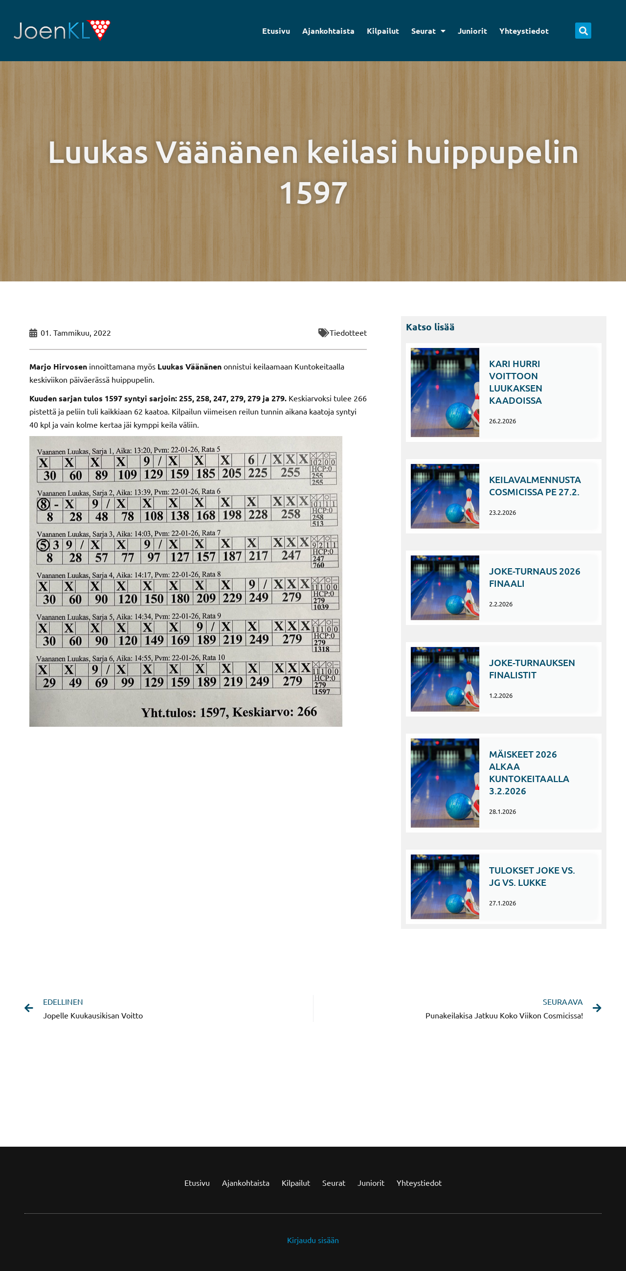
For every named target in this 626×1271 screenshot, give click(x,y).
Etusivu (276, 30)
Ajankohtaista (328, 30)
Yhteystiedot (524, 30)
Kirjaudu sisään (313, 1240)
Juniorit (472, 30)
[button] (583, 31)
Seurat (428, 31)
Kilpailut (383, 30)
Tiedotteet (348, 332)
